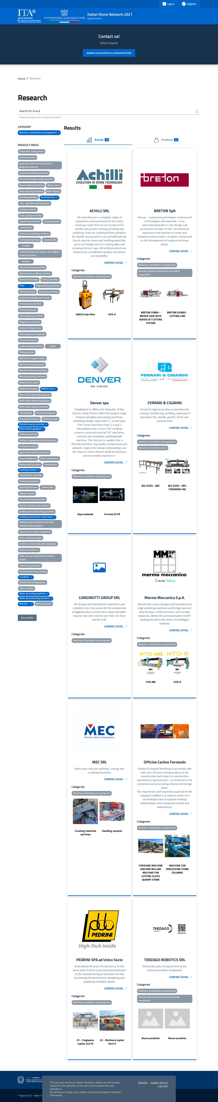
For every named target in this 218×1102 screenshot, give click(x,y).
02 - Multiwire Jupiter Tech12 (112, 1042)
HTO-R (177, 682)
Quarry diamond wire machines (34, 452)
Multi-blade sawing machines (33, 406)
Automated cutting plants (31, 151)
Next (129, 298)
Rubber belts (50, 464)
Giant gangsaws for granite (32, 334)
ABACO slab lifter (85, 314)
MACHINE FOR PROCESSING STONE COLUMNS (177, 869)
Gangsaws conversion (29, 321)
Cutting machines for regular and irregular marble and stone (39, 253)
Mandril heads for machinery (33, 370)
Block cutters (54, 185)
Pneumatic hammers (29, 419)
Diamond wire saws (28, 279)
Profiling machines (28, 434)
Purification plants (28, 446)
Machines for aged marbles (32, 358)
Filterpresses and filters (30, 303)
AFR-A (112, 314)
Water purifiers (26, 588)
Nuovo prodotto (151, 1038)
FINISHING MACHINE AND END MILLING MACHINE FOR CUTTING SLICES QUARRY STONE (151, 873)
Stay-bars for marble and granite (35, 531)
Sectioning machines (29, 481)
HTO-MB (151, 682)
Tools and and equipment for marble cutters (36, 557)
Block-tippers (53, 191)
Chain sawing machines (30, 215)
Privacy (143, 1083)
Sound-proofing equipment (32, 499)
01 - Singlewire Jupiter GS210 (85, 1042)
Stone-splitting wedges (30, 537)
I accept (163, 1086)
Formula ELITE (112, 514)
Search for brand (29, 111)
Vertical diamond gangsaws (32, 582)
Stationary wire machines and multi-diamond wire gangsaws (36, 523)
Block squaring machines (31, 191)
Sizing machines (27, 493)
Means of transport (28, 388)
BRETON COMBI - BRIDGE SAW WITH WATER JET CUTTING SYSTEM (150, 317)
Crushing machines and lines (85, 832)
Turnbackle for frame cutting (33, 571)
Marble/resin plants (29, 382)
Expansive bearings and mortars (34, 297)
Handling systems (112, 831)
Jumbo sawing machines (31, 346)
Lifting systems (26, 352)
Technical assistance (29, 549)
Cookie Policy (159, 1083)
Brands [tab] (98, 139)
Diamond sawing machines (32, 267)
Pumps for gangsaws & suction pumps (38, 440)
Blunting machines (28, 197)
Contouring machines (29, 239)
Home (21, 78)
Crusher (26, 245)
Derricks (26, 261)
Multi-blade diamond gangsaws (34, 400)
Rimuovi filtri (27, 617)
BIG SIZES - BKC (151, 485)
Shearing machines (28, 487)
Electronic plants (27, 291)
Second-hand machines (30, 475)
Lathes (53, 346)
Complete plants (52, 221)
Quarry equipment (28, 458)
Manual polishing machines (32, 376)
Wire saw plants (44, 603)
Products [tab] (166, 139)
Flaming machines (28, 309)
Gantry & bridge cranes (30, 328)
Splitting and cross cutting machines (36, 511)
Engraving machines (48, 291)
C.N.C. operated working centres (34, 203)
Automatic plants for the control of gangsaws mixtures (35, 165)
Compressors (25, 227)
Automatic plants (27, 157)
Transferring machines (30, 565)
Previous (69, 298)
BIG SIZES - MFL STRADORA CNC (177, 487)
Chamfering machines (29, 221)
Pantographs (26, 412)
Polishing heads (50, 419)
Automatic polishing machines (33, 173)
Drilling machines (50, 279)
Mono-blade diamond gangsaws (34, 394)
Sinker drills (47, 487)
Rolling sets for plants (30, 464)
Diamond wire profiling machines (35, 273)
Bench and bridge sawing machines (36, 179)
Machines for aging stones (31, 364)
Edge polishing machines (48, 285)
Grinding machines (28, 340)
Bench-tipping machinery (31, 185)
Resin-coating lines (49, 458)
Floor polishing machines (31, 316)
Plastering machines (46, 412)
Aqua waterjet (85, 514)
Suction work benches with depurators (38, 543)
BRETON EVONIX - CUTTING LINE (177, 314)
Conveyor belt (50, 239)
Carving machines (27, 209)
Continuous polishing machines (34, 233)
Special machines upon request (34, 505)
